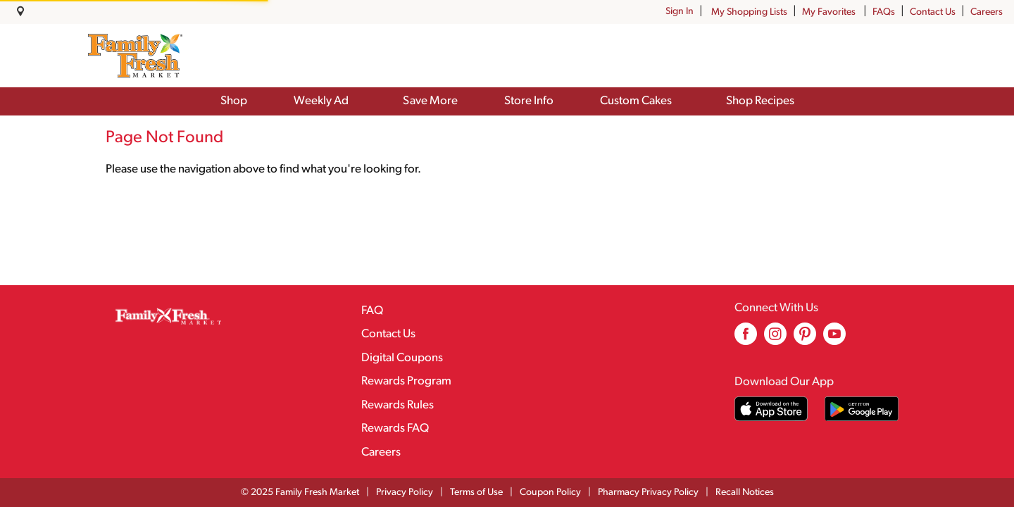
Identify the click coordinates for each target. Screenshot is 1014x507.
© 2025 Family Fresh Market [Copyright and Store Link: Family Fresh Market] (300, 492)
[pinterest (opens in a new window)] (805, 339)
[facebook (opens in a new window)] (745, 339)
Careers (986, 12)
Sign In (679, 11)
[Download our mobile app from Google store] (862, 409)
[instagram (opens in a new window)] (775, 339)
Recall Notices (744, 492)
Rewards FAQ (395, 428)
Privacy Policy (404, 492)
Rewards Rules (397, 405)
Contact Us (933, 12)
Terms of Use (476, 492)
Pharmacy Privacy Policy (648, 492)
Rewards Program (406, 381)
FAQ (372, 311)
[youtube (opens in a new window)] (834, 339)
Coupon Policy (550, 492)
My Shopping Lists (749, 12)
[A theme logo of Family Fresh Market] (135, 55)
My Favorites (830, 12)
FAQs (883, 12)
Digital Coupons (402, 358)
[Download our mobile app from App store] (771, 409)
